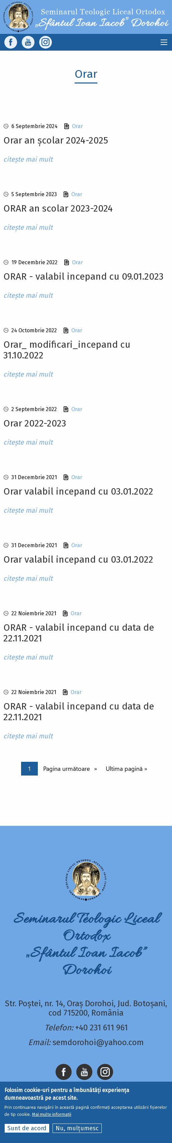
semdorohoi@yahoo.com (98, 1042)
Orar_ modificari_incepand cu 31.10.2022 (67, 350)
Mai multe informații (51, 1114)
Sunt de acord (27, 1128)
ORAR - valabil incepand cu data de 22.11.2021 (78, 633)
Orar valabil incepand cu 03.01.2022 (78, 491)
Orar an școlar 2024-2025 (55, 140)
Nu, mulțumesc (77, 1128)
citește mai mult (28, 159)
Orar (77, 126)
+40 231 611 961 (101, 1027)
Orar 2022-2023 (34, 423)
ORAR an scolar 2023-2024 (58, 208)
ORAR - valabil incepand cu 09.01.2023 (83, 276)
